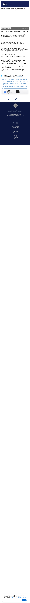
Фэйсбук (15, 136)
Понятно (24, 600)
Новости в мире (16, 127)
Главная (2, 11)
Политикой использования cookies (18, 597)
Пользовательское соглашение (16, 114)
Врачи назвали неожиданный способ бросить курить (14, 86)
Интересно (7, 11)
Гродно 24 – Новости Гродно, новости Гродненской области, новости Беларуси (4, 4)
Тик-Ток (15, 138)
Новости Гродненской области (15, 124)
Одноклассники (15, 139)
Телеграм (15, 135)
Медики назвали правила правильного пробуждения (14, 88)
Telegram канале (19, 76)
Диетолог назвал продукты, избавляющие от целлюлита (15, 81)
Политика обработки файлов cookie (15, 116)
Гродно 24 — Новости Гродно (15, 105)
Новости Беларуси (15, 126)
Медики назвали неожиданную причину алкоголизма (14, 79)
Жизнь (12, 11)
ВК (15, 140)
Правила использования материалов (16, 118)
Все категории (15, 131)
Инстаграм (15, 137)
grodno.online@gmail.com (18, 111)
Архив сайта (15, 132)
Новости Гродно (16, 123)
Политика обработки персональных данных (15, 115)
